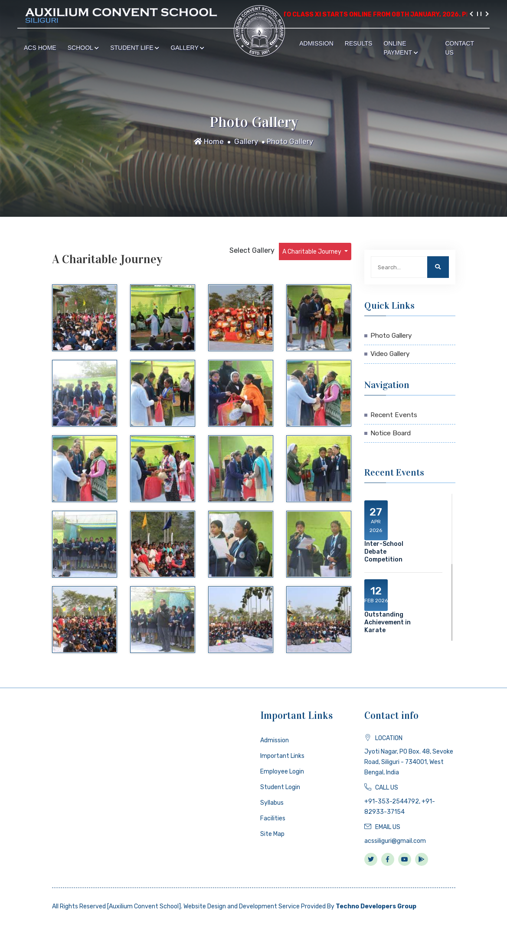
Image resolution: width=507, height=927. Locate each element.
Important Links (282, 756)
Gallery (187, 47)
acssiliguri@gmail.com (395, 841)
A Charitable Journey (312, 251)
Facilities (272, 818)
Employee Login (282, 771)
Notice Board (390, 433)
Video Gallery (390, 354)
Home (209, 141)
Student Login (280, 787)
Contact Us (459, 48)
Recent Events (393, 415)
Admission (316, 43)
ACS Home (40, 47)
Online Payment (400, 48)
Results (359, 43)
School (83, 47)
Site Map (272, 834)
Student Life (134, 47)
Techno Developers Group (376, 906)
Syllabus (272, 802)
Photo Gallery (290, 141)
